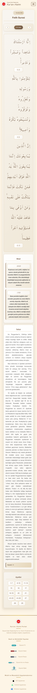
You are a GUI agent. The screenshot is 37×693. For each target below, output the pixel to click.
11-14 (26, 583)
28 (15, 603)
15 (11, 588)
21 (26, 593)
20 (18, 593)
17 (26, 588)
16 (18, 588)
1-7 (11, 583)
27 (26, 598)
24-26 (18, 598)
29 (22, 603)
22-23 (11, 598)
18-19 (11, 593)
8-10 (18, 583)
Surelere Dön (18, 13)
